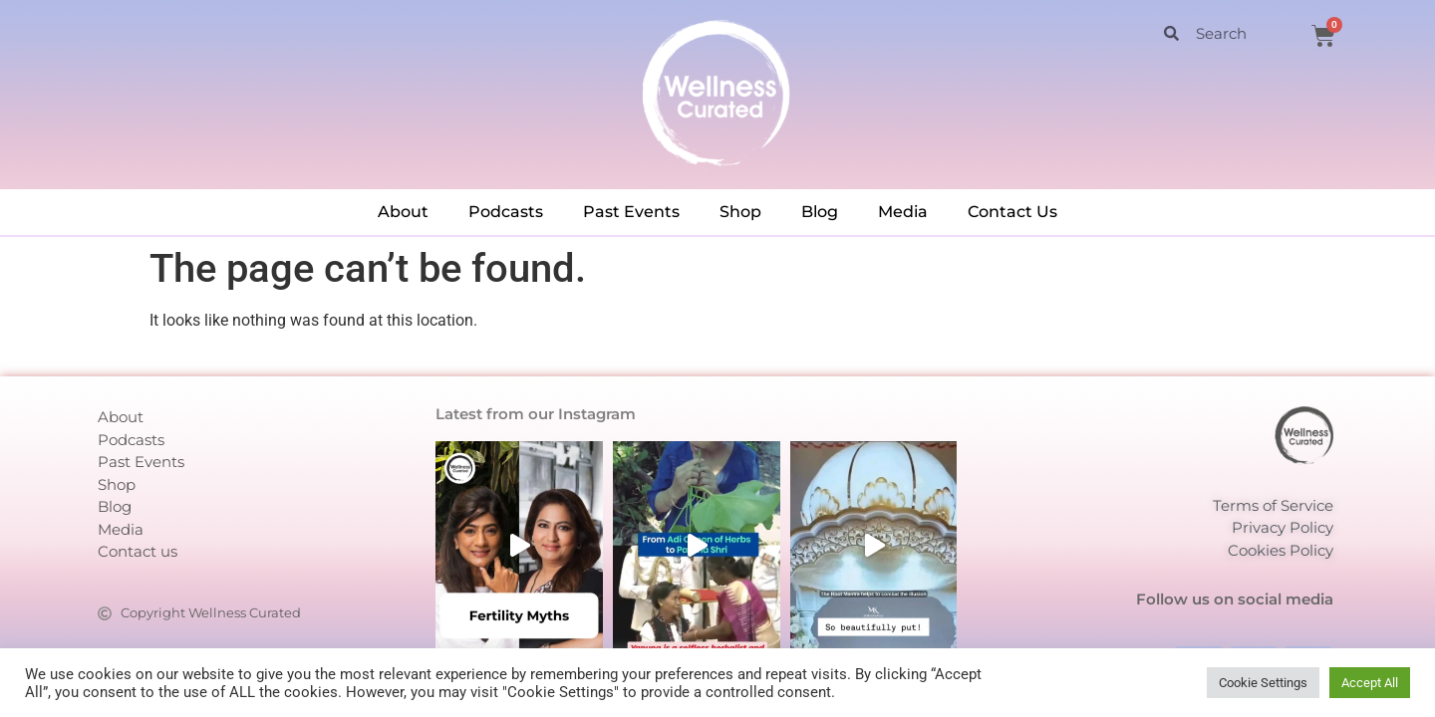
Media (903, 211)
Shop (740, 211)
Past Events (631, 211)
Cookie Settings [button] (1263, 682)
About (403, 211)
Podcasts (505, 211)
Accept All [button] (1369, 682)
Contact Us (1012, 211)
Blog (819, 211)
